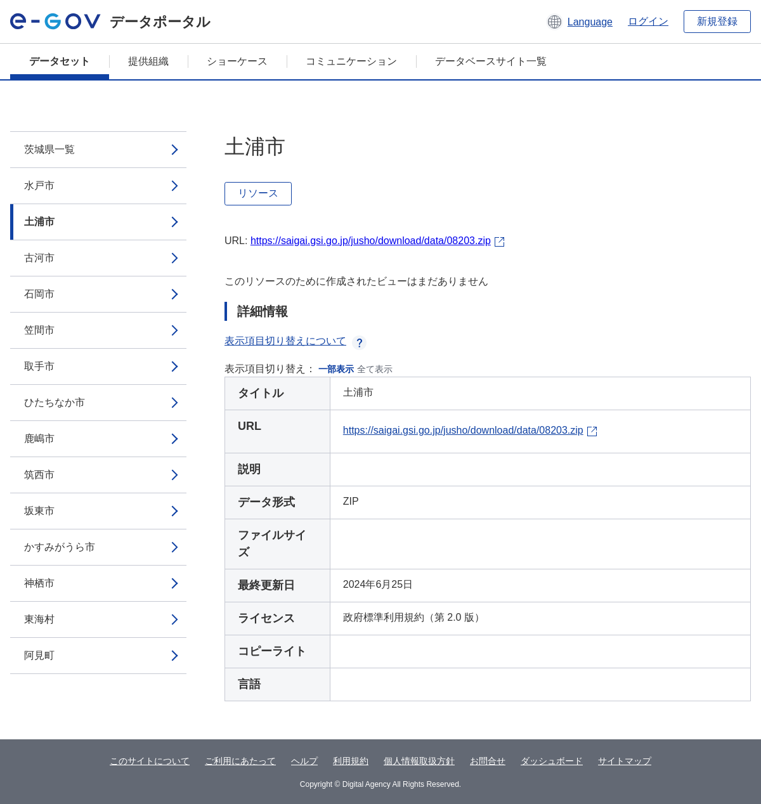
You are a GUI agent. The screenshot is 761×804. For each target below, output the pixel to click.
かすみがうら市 (59, 546)
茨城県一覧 (49, 149)
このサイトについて (150, 761)
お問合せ (487, 761)
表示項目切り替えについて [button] (295, 340)
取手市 (39, 366)
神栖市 (39, 583)
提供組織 (148, 61)
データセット (59, 61)
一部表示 (336, 369)
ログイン (648, 21)
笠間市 (39, 330)
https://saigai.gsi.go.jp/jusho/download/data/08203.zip (370, 240)
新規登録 (717, 21)
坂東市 (39, 510)
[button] (579, 21)
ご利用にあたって (240, 761)
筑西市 (39, 474)
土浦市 (39, 221)
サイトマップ (624, 761)
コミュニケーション (351, 61)
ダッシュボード (552, 761)
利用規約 (350, 761)
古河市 (39, 257)
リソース (258, 193)
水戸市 (39, 185)
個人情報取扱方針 (419, 761)
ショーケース (237, 61)
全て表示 (375, 369)
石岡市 (39, 294)
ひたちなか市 (54, 402)
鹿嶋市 (39, 438)
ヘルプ (304, 761)
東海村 (39, 619)
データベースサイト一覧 (491, 61)
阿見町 (39, 655)
